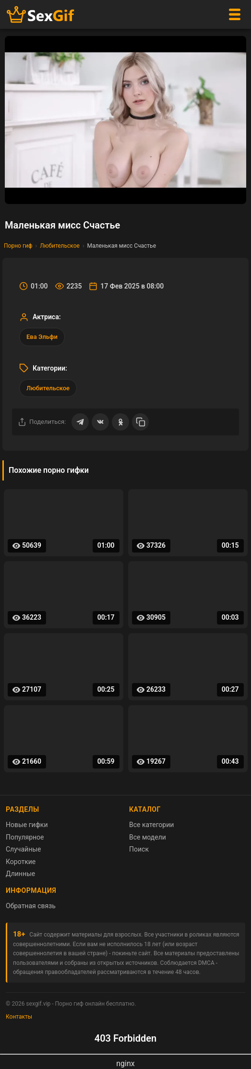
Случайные (23, 849)
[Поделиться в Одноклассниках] (120, 422)
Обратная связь (31, 906)
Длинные (20, 874)
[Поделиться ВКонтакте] (100, 422)
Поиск (139, 849)
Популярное (25, 837)
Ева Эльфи (42, 336)
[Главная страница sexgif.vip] (41, 14)
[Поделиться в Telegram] (80, 422)
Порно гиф (18, 245)
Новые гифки (27, 825)
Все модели (147, 837)
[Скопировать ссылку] (140, 422)
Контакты (19, 1016)
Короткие (21, 861)
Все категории (151, 825)
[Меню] (234, 14)
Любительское (60, 245)
